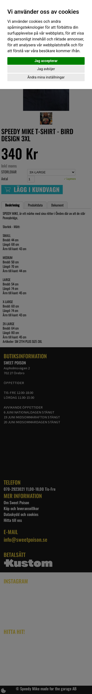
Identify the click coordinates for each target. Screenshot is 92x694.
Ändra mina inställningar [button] (46, 77)
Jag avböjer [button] (46, 69)
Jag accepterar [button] (45, 61)
